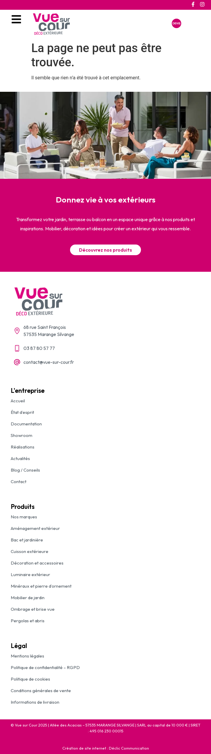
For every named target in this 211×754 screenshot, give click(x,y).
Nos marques (24, 517)
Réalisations (22, 447)
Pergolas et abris (28, 620)
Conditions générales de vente (41, 690)
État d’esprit (22, 412)
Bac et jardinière (27, 540)
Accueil (18, 400)
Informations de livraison (35, 702)
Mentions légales (27, 656)
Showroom (21, 435)
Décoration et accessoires (37, 563)
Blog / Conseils (25, 470)
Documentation (26, 424)
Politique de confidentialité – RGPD (45, 667)
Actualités (20, 458)
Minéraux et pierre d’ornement (41, 586)
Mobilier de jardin (28, 597)
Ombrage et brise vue (33, 609)
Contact (18, 481)
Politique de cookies (30, 679)
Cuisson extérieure (29, 551)
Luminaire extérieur (30, 574)
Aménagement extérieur (35, 528)
